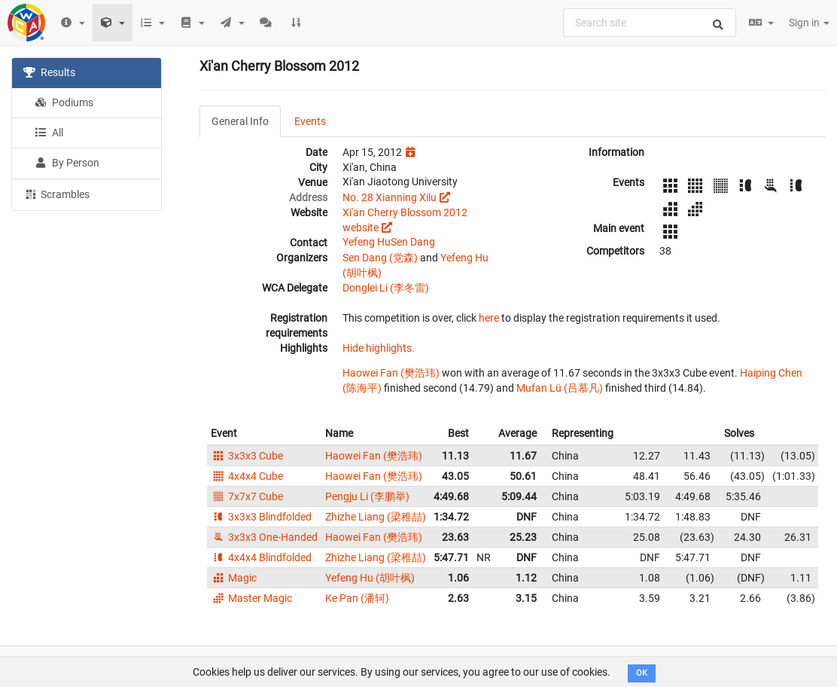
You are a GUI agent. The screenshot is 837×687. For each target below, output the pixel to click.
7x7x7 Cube (247, 496)
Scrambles (56, 193)
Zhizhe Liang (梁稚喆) (375, 517)
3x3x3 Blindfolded (261, 517)
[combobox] (649, 22)
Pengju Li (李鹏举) (367, 496)
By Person (67, 163)
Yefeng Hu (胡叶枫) (370, 578)
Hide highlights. (378, 348)
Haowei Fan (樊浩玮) (391, 373)
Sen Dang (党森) (380, 258)
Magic (234, 578)
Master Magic (251, 598)
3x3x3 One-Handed (264, 537)
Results (49, 72)
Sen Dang (413, 242)
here (489, 318)
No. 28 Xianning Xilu (389, 197)
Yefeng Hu (366, 242)
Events (310, 121)
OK (641, 673)
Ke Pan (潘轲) (357, 598)
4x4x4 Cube (247, 476)
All (49, 133)
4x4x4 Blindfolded (261, 557)
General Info (240, 121)
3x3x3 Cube (247, 456)
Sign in (809, 23)
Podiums (64, 102)
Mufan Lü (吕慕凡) (559, 388)
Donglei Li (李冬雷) (385, 288)
